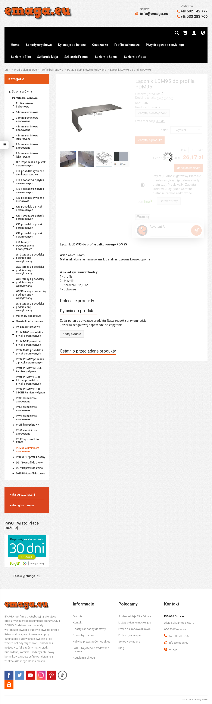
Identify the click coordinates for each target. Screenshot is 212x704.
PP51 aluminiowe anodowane (26, 432)
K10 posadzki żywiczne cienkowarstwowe (30, 173)
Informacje (83, 604)
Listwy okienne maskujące (134, 622)
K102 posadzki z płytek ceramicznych (30, 190)
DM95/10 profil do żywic (30, 473)
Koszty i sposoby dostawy (89, 629)
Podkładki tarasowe (28, 327)
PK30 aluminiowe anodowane (26, 400)
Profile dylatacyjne (129, 635)
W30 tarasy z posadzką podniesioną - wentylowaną (30, 282)
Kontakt (77, 622)
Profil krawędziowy (27, 424)
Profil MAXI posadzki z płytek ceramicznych (29, 352)
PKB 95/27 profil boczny (30, 457)
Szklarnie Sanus (106, 56)
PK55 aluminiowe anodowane (26, 408)
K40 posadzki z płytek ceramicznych (29, 235)
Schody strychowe (39, 44)
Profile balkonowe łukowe (134, 629)
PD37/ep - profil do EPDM (27, 441)
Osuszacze (100, 44)
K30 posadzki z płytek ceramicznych (29, 208)
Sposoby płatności (85, 635)
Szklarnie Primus (76, 56)
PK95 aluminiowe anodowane (26, 417)
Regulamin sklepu (84, 657)
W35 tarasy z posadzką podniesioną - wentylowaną (30, 307)
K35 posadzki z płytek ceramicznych (29, 226)
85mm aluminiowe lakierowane (27, 155)
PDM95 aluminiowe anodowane (27, 450)
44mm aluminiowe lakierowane (27, 137)
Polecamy (128, 604)
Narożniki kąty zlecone (29, 321)
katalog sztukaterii (22, 494)
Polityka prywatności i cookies (91, 641)
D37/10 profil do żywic (29, 467)
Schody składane (129, 641)
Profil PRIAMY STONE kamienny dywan (29, 369)
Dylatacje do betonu (72, 44)
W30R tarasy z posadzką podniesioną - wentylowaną (31, 295)
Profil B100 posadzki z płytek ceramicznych (29, 334)
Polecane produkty (77, 300)
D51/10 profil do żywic (29, 462)
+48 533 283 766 (176, 636)
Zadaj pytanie (72, 334)
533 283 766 (192, 16)
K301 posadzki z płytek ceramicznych (30, 217)
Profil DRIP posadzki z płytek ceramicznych (29, 343)
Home (15, 44)
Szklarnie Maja (47, 56)
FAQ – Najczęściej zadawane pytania (91, 649)
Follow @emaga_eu (26, 576)
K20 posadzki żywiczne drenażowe (30, 199)
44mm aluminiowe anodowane (27, 128)
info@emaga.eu (151, 13)
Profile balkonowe (127, 44)
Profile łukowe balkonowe (24, 105)
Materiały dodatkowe (28, 315)
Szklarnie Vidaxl (135, 56)
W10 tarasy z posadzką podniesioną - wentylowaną (30, 258)
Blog (121, 648)
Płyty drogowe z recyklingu (165, 44)
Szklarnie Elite (21, 56)
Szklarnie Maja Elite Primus (134, 616)
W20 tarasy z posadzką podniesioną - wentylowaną (30, 270)
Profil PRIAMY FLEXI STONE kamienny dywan (30, 391)
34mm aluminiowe (27, 112)
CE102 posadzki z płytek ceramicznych (31, 164)
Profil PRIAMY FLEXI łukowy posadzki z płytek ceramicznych (28, 380)
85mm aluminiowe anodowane (27, 146)
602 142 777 (192, 11)
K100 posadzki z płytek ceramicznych (30, 182)
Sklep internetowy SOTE (195, 699)
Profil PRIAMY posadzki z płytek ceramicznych (30, 361)
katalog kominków (22, 505)
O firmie (77, 616)
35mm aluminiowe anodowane (27, 119)
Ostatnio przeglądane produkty (88, 351)
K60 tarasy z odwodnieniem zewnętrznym (25, 246)
